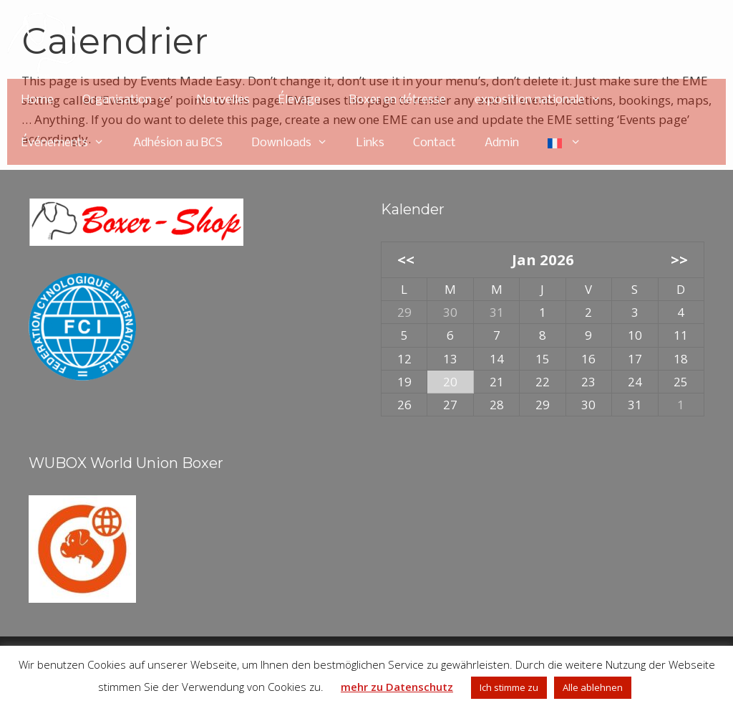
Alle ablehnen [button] (593, 687)
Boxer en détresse (397, 100)
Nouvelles (223, 100)
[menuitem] (564, 143)
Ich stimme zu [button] (509, 687)
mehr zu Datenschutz (397, 686)
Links (370, 143)
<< (405, 259)
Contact (434, 143)
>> (679, 259)
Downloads (296, 143)
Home (37, 100)
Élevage (299, 100)
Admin (502, 143)
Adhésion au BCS (178, 143)
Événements (70, 143)
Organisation (132, 100)
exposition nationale (545, 100)
